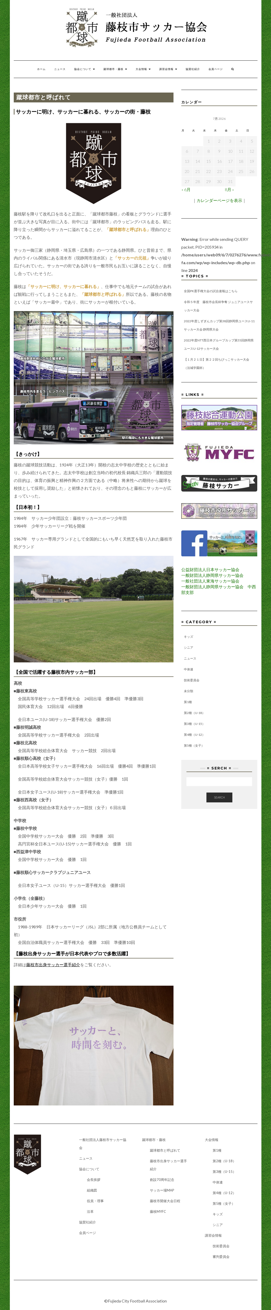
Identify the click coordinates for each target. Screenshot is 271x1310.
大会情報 (143, 69)
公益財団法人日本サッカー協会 (210, 569)
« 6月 (186, 189)
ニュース (60, 69)
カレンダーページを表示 (219, 200)
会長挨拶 (93, 1180)
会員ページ (216, 69)
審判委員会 (221, 1257)
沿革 (90, 1211)
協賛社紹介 (193, 69)
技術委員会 (191, 680)
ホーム (41, 69)
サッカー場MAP (162, 1190)
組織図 (92, 1190)
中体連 (188, 669)
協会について (84, 69)
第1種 (188, 702)
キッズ (188, 637)
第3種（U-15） (194, 724)
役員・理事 (95, 1201)
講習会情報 (168, 69)
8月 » (229, 189)
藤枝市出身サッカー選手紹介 (53, 964)
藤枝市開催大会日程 (165, 1201)
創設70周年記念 (162, 1180)
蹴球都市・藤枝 (115, 69)
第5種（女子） (194, 745)
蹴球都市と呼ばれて (165, 1150)
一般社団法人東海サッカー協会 (210, 580)
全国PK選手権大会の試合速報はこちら (211, 291)
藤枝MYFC (158, 1211)
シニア (188, 647)
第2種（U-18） (194, 713)
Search (219, 797)
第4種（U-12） (194, 735)
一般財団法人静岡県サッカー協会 (212, 575)
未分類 (188, 691)
